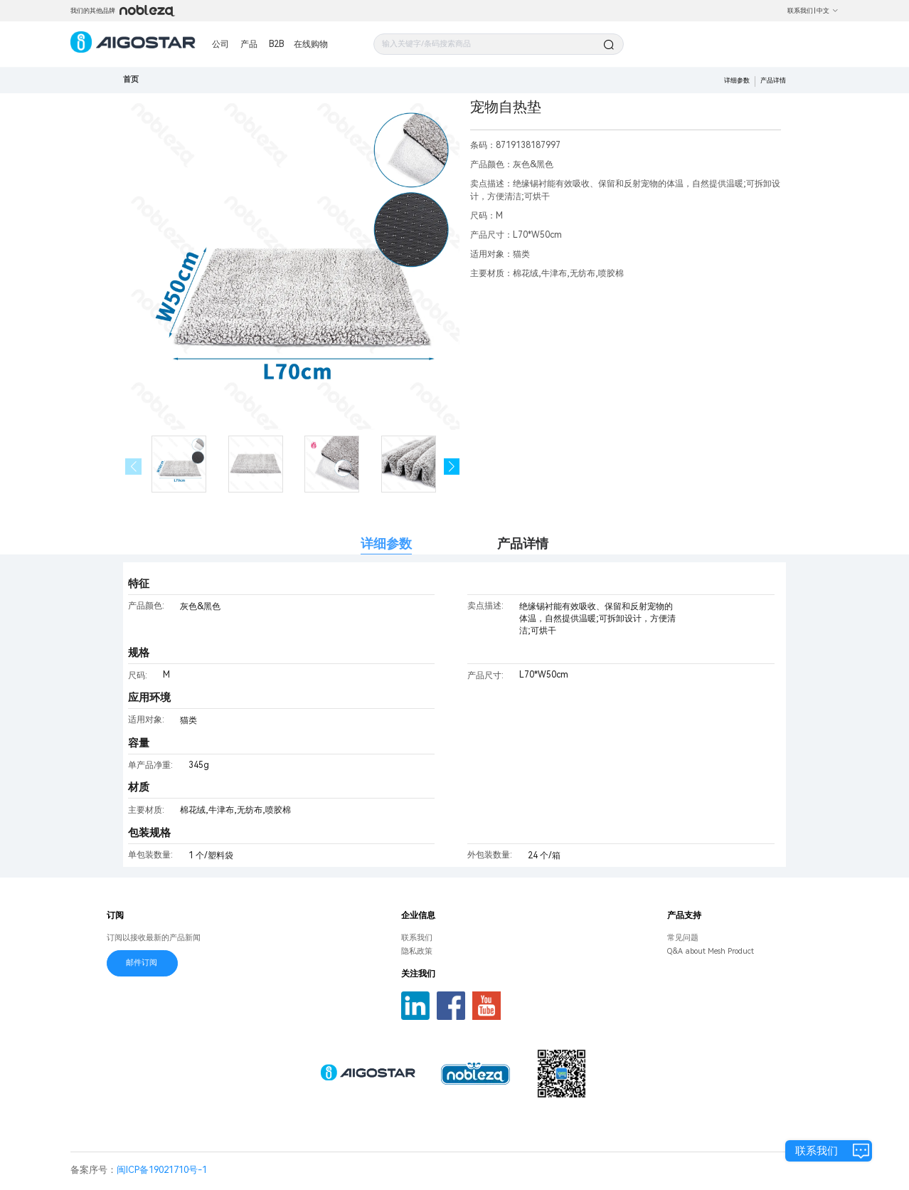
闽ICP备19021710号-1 (162, 1169)
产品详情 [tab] (522, 543)
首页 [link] (131, 79)
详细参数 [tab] (386, 543)
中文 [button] (828, 10)
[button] (452, 466)
